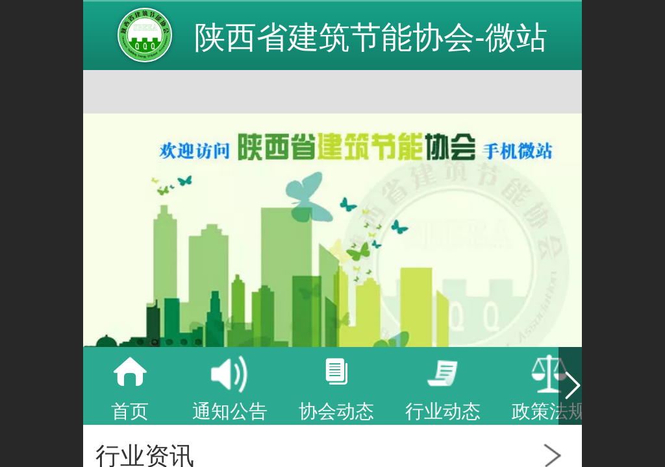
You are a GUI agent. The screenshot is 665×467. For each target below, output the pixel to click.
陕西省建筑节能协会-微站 (370, 37)
